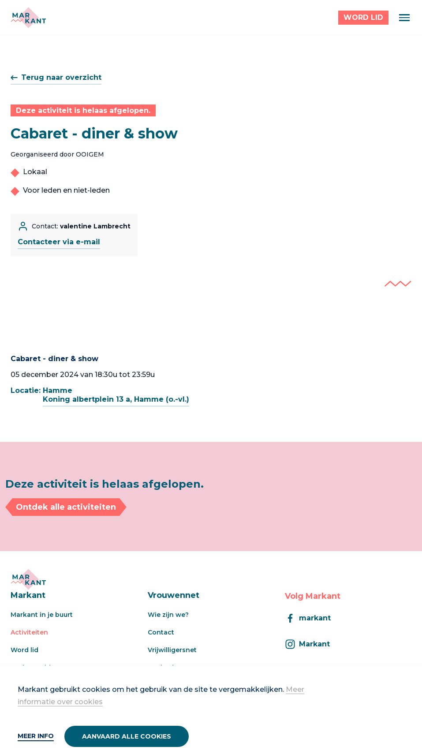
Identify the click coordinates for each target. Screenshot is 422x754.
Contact (161, 632)
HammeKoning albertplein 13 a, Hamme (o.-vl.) (116, 394)
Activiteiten (29, 632)
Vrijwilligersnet (172, 650)
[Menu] (404, 18)
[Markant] (28, 17)
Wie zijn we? (168, 615)
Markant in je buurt (42, 615)
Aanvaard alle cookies (126, 736)
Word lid (24, 650)
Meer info (36, 736)
